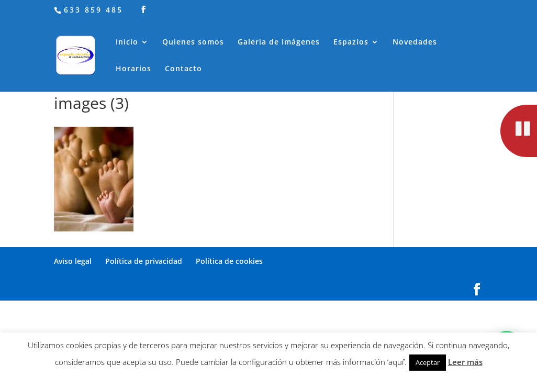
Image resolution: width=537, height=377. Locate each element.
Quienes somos (193, 42)
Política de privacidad (143, 261)
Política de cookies (229, 261)
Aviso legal (73, 261)
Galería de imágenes (279, 42)
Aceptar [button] (428, 362)
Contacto (183, 69)
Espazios (350, 42)
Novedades (415, 42)
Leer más (465, 362)
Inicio (127, 42)
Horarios (133, 69)
